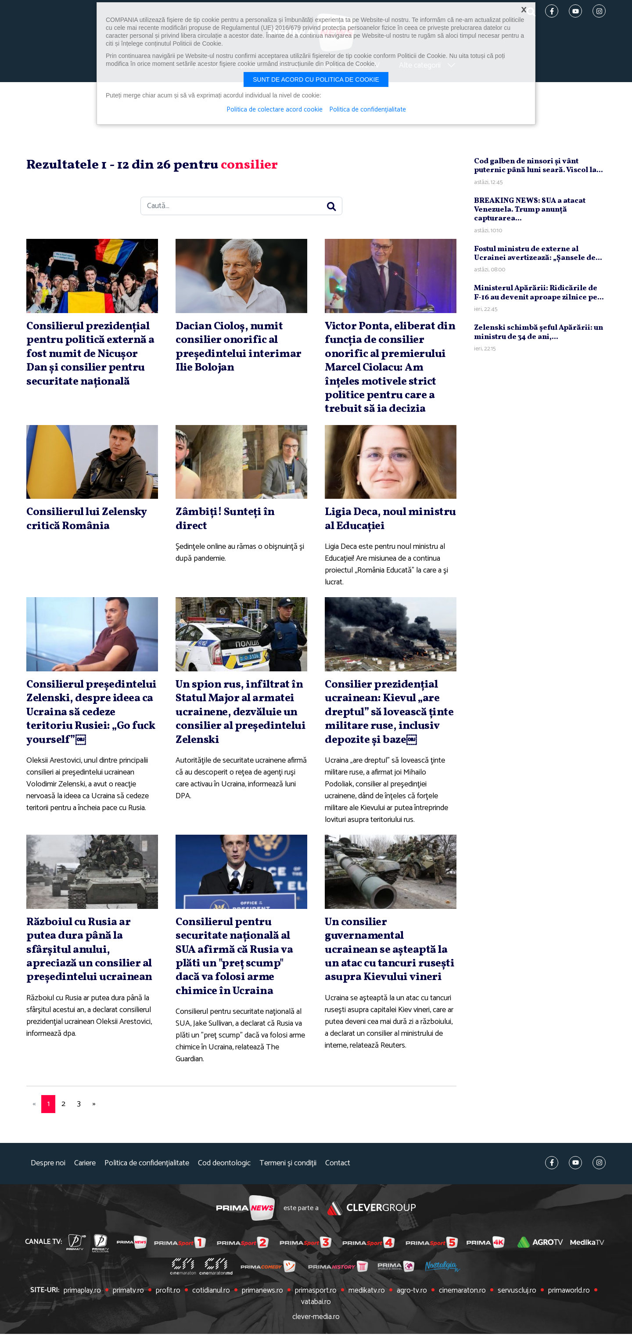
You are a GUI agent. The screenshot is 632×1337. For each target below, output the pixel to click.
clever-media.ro (316, 1320)
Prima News (244, 1224)
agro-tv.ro (394, 1306)
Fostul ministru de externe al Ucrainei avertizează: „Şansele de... (538, 257)
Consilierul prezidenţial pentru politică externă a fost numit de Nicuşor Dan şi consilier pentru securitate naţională (91, 357)
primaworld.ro (544, 1306)
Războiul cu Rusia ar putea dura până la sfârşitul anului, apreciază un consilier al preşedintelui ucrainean (86, 972)
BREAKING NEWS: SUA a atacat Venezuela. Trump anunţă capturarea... (529, 213)
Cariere (85, 1179)
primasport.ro (302, 1306)
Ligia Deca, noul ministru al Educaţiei (382, 522)
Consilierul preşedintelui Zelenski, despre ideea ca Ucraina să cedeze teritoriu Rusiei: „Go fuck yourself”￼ (89, 722)
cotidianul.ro (202, 1306)
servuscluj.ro (494, 1306)
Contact (337, 1179)
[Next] (93, 1120)
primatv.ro (122, 1306)
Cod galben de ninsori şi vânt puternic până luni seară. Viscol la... (538, 169)
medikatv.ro (351, 1306)
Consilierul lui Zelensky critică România (90, 522)
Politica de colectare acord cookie (274, 110)
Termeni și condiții (287, 1179)
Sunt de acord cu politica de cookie (316, 79)
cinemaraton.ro (442, 1306)
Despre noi (48, 1179)
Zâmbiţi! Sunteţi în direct (227, 522)
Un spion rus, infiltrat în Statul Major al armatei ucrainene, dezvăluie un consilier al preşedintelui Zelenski (241, 715)
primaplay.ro (78, 1306)
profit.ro (160, 1306)
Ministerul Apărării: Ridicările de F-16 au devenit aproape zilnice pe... (539, 296)
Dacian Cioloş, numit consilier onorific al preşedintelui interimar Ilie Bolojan (241, 350)
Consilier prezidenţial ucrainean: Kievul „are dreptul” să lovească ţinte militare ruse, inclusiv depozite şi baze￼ (389, 722)
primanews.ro (251, 1306)
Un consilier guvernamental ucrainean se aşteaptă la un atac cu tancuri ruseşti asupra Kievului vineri (389, 972)
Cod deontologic (224, 1179)
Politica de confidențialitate (146, 1179)
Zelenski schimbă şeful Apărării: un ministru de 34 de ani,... (538, 336)
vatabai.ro (590, 1306)
